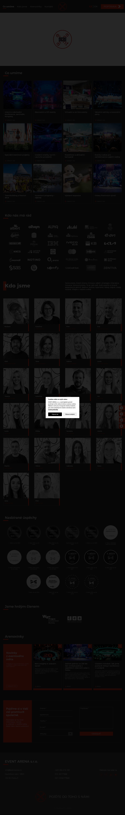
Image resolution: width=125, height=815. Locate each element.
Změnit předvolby (53, 409)
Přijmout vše (55, 414)
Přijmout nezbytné (70, 414)
